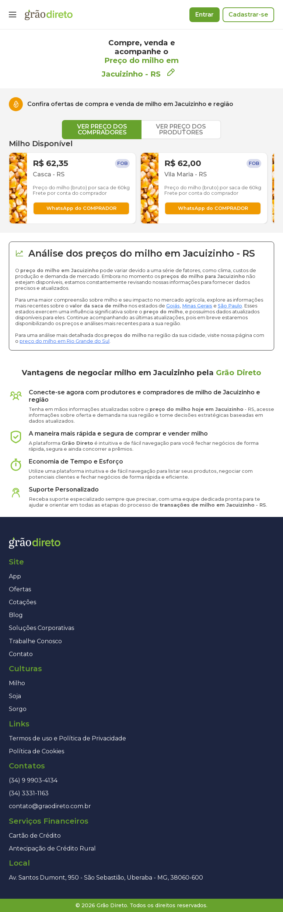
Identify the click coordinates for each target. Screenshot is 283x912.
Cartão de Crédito (35, 835)
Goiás (173, 306)
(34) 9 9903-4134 (33, 780)
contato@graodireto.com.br (50, 806)
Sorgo (18, 708)
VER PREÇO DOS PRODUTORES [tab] (181, 129)
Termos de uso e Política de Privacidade (67, 738)
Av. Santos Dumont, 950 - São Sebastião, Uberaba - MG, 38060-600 (106, 877)
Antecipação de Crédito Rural (52, 848)
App (15, 576)
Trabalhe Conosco (35, 641)
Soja (15, 696)
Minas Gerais (197, 306)
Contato (21, 654)
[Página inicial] (48, 14)
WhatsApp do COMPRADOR (81, 208)
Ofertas (20, 589)
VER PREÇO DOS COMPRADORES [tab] (102, 129)
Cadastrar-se (248, 14)
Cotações (22, 602)
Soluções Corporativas (41, 627)
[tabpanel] (141, 181)
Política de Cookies (36, 751)
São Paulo (230, 306)
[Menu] (12, 14)
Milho (17, 683)
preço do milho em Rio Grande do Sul (64, 341)
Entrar (204, 14)
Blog (16, 615)
